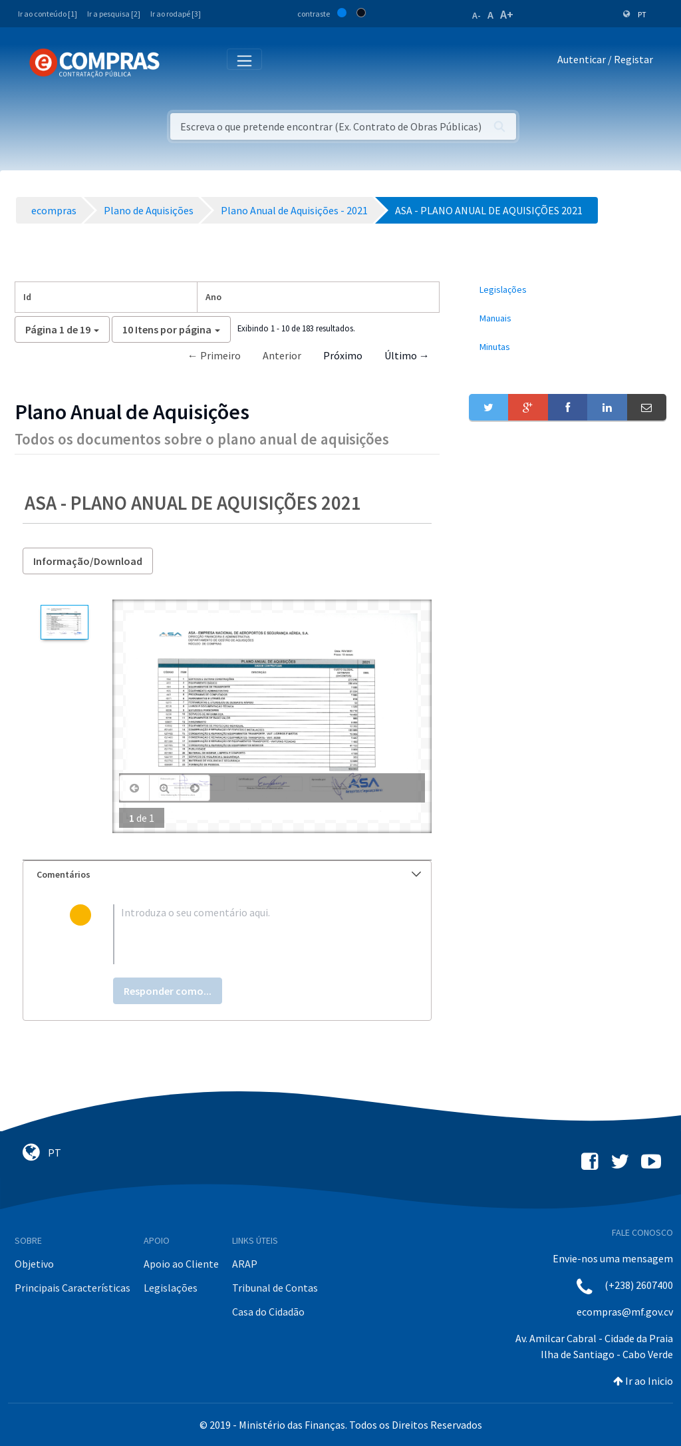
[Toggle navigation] (178, 62)
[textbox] (248, 934)
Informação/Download (87, 561)
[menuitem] (567, 289)
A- (476, 15)
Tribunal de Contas (275, 1287)
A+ (506, 14)
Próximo (342, 355)
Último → (407, 355)
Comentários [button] (229, 874)
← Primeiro (214, 355)
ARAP (244, 1263)
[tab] (227, 874)
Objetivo (34, 1263)
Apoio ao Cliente (181, 1263)
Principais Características (72, 1287)
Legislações (171, 1287)
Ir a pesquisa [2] (113, 14)
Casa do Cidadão (268, 1311)
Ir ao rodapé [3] (175, 14)
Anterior (282, 355)
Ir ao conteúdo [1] (47, 14)
